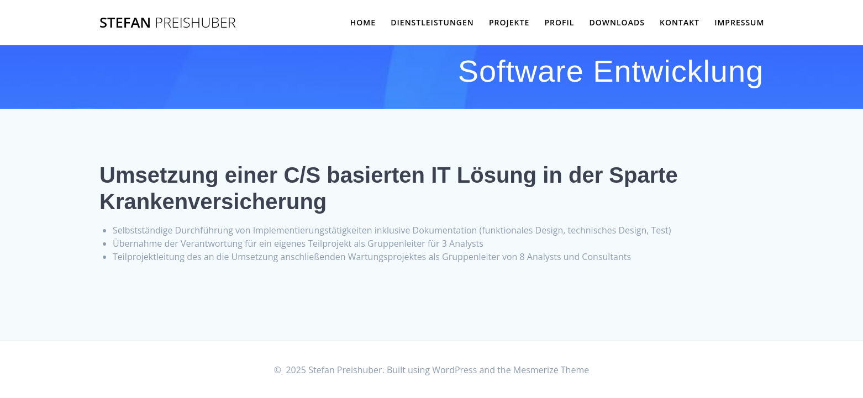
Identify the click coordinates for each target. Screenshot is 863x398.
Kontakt (679, 22)
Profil (559, 22)
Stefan (167, 22)
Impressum (739, 22)
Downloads (617, 22)
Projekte (509, 22)
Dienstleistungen (432, 22)
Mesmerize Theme (551, 370)
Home (363, 22)
